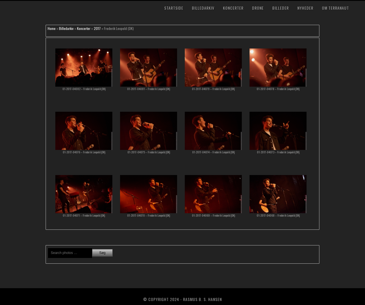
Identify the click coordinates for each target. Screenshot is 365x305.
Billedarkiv (203, 8)
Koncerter (233, 8)
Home (52, 28)
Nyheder (305, 8)
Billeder (280, 8)
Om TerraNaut (335, 8)
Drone (258, 8)
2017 (97, 28)
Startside (173, 8)
